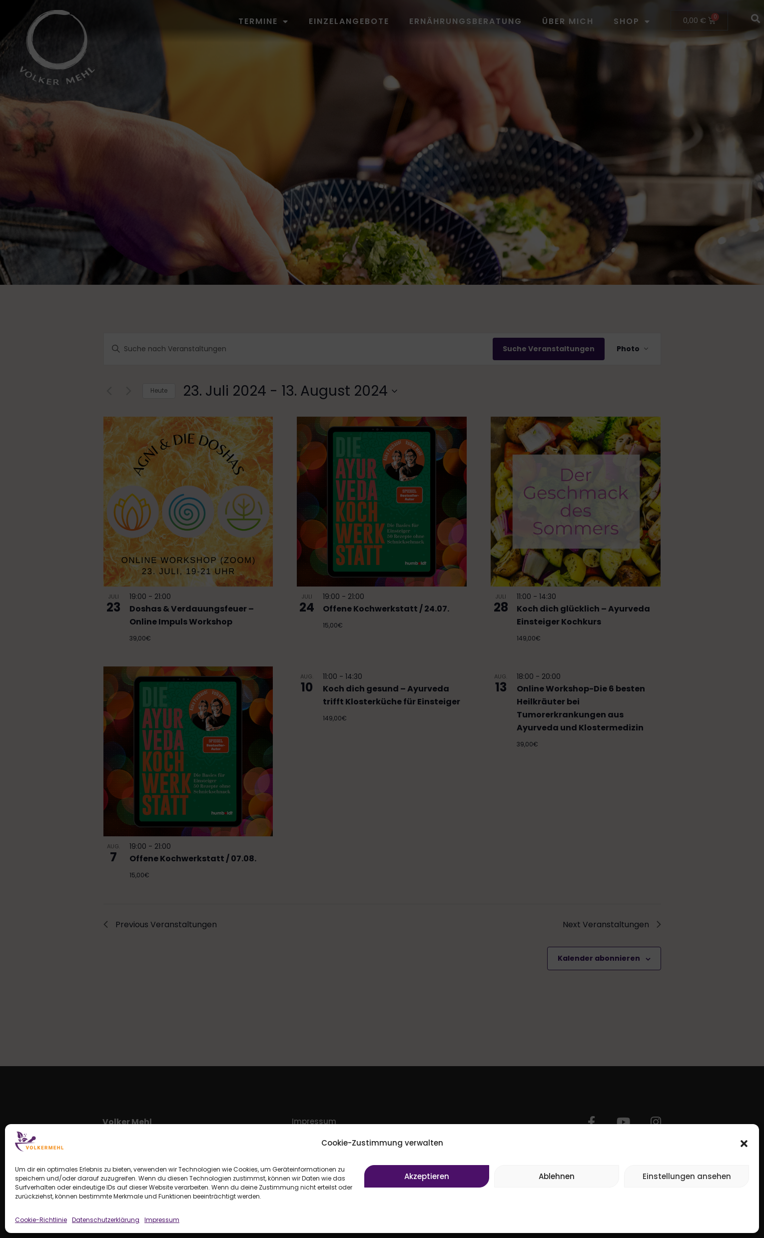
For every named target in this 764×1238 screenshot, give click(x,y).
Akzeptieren (426, 1176)
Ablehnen (557, 1176)
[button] (744, 1144)
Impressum (161, 1220)
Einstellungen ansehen (687, 1176)
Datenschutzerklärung (105, 1220)
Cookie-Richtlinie (41, 1220)
